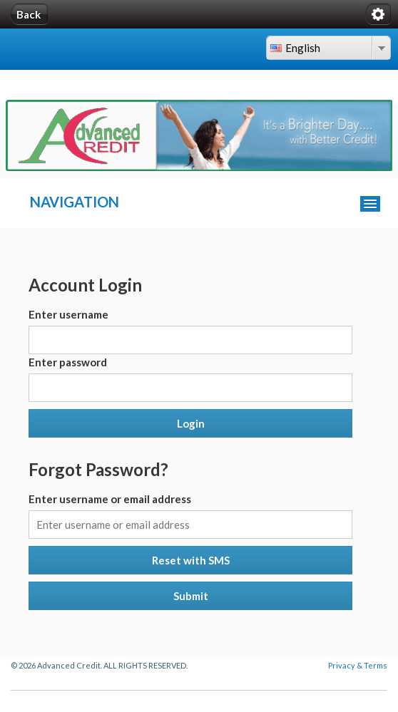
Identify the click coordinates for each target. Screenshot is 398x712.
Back (28, 14)
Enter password (68, 362)
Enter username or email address (110, 498)
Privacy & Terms (357, 665)
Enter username (68, 314)
